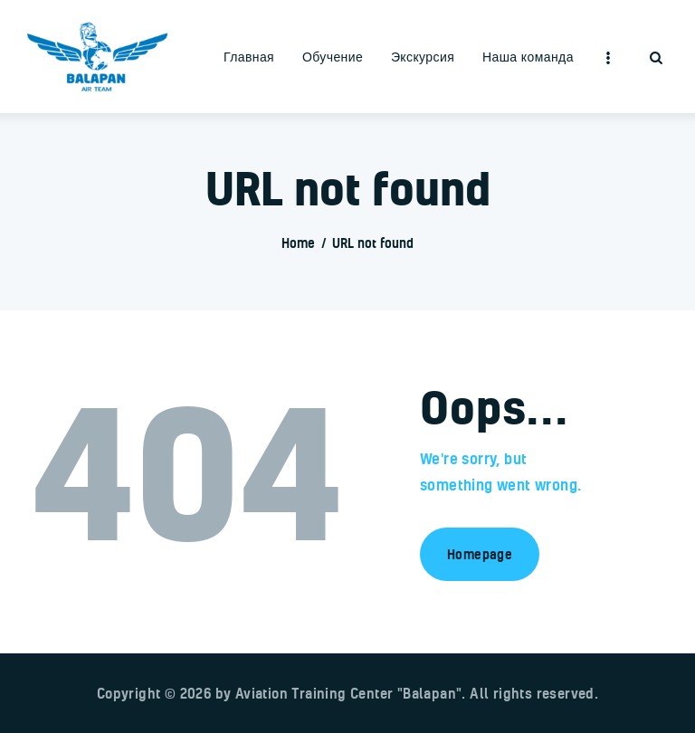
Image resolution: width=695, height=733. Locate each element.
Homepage (479, 554)
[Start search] (656, 58)
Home (298, 243)
